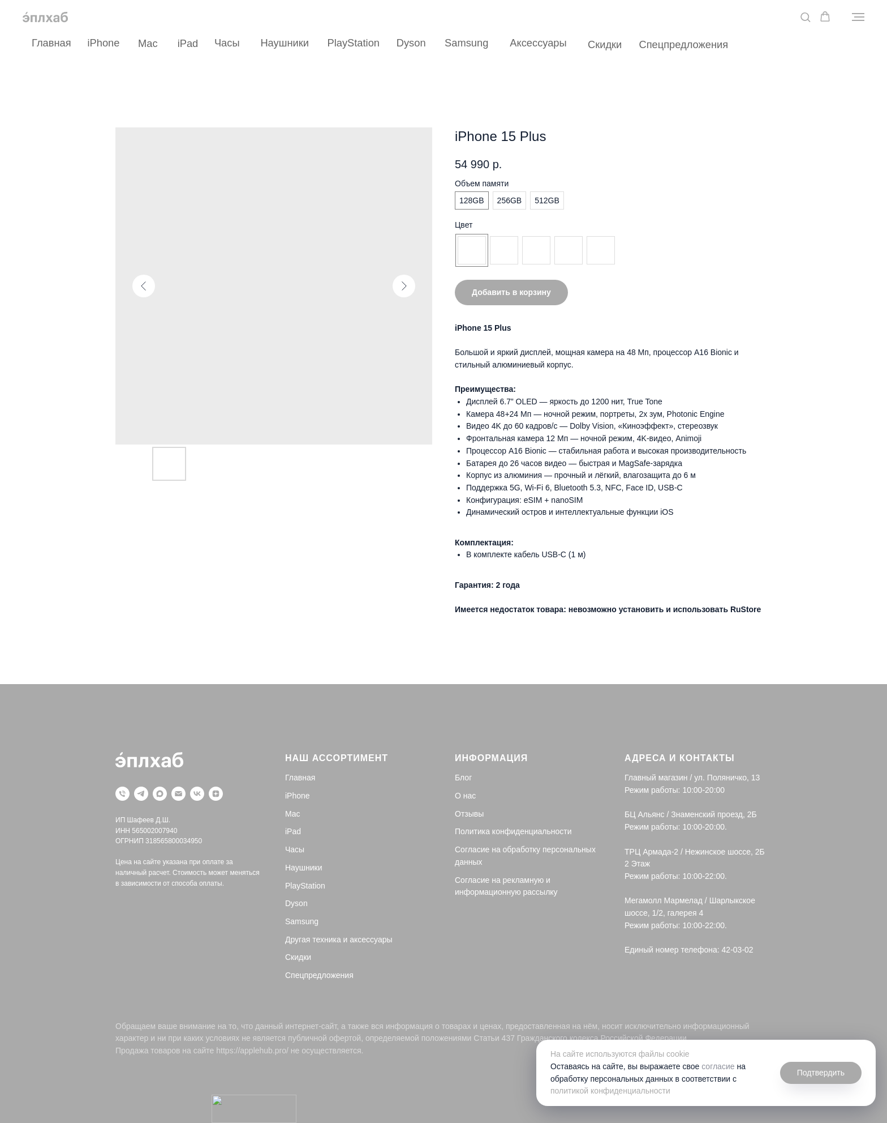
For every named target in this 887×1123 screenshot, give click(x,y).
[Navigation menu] (858, 17)
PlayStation (354, 43)
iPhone (104, 43)
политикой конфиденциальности (610, 1090)
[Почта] (178, 794)
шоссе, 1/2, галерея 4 (664, 912)
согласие (717, 1066)
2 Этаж (637, 863)
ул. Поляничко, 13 (727, 777)
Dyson (411, 43)
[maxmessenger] (160, 794)
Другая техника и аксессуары (339, 939)
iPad (188, 43)
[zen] (216, 794)
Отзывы (469, 813)
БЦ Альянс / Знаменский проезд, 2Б (691, 814)
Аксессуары (538, 43)
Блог (463, 777)
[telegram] (141, 794)
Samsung (466, 43)
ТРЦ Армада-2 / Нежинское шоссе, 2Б (695, 851)
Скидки (605, 44)
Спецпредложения (683, 44)
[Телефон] (122, 794)
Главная (51, 43)
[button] (805, 16)
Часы (227, 43)
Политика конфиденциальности (513, 831)
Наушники (284, 43)
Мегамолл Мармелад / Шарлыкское (690, 900)
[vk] (197, 794)
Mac (148, 43)
